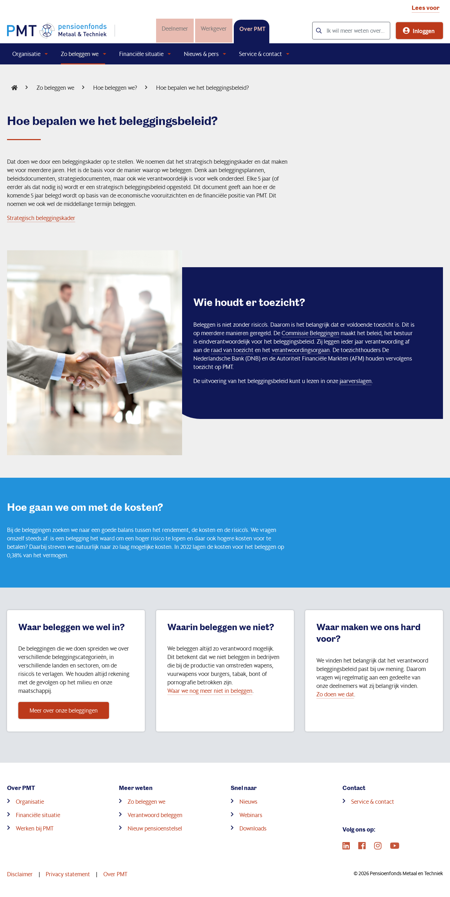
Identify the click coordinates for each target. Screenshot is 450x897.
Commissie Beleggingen (310, 333)
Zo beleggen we (79, 53)
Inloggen (424, 30)
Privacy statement (68, 874)
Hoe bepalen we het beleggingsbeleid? (202, 87)
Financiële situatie (141, 53)
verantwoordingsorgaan (301, 349)
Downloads (252, 828)
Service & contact (260, 53)
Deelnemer (173, 28)
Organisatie (26, 53)
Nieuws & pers (201, 53)
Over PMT (251, 28)
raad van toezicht (232, 349)
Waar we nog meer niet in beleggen (209, 690)
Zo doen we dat (335, 694)
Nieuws (248, 801)
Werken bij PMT (34, 828)
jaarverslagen (356, 380)
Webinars (250, 814)
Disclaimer (20, 874)
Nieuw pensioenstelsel (155, 828)
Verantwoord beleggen (155, 814)
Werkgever (212, 28)
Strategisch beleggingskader (41, 217)
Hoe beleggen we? (115, 87)
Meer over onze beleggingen (64, 710)
